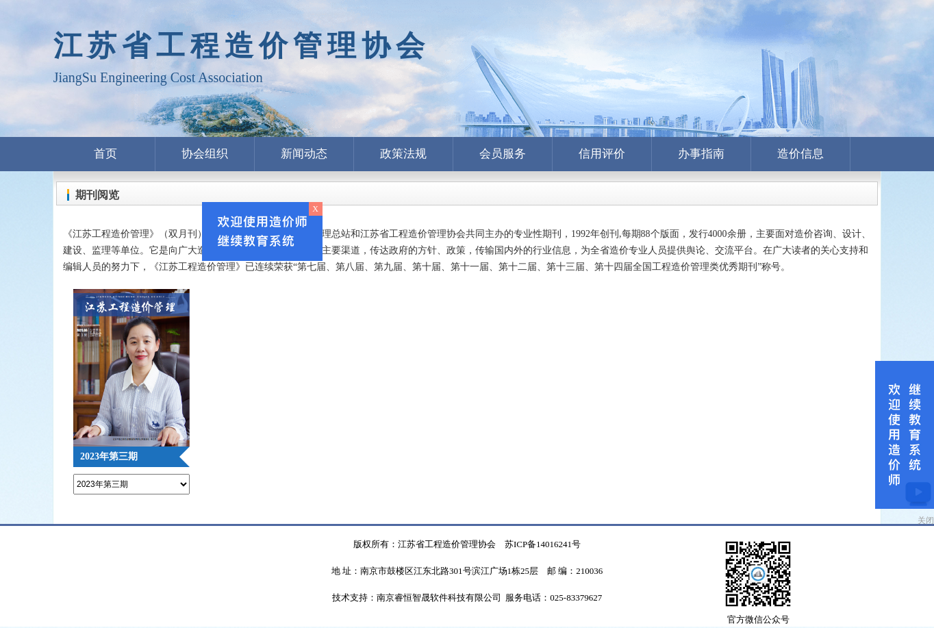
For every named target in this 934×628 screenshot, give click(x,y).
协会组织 (204, 153)
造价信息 (800, 153)
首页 (105, 153)
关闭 (926, 520)
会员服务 (502, 153)
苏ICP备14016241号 (543, 544)
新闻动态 (304, 153)
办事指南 (701, 153)
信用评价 (602, 153)
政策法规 (403, 153)
